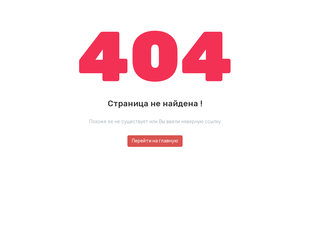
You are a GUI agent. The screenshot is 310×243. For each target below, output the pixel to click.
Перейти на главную (155, 141)
